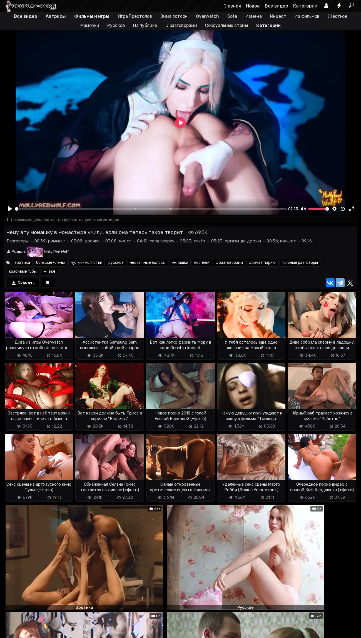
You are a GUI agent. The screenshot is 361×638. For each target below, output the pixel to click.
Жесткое (337, 16)
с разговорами (229, 263)
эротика (22, 263)
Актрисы (56, 16)
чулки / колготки (86, 263)
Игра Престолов (135, 16)
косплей (202, 263)
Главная (232, 6)
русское (116, 263)
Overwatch (207, 16)
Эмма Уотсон (174, 16)
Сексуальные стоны (226, 25)
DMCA (12, 624)
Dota (232, 16)
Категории (305, 6)
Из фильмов (307, 16)
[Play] (10, 209)
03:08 (77, 241)
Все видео (276, 6)
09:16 (307, 241)
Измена (253, 16)
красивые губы (23, 272)
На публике (145, 25)
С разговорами (181, 25)
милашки (180, 263)
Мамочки (89, 25)
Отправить (25, 601)
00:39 (40, 241)
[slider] (151, 209)
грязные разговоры (300, 263)
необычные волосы (148, 263)
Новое (253, 6)
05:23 (185, 241)
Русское (116, 25)
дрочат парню (262, 263)
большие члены (50, 263)
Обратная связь (61, 624)
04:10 (142, 241)
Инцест (278, 16)
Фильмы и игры (91, 16)
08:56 (272, 241)
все (49, 272)
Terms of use (32, 624)
